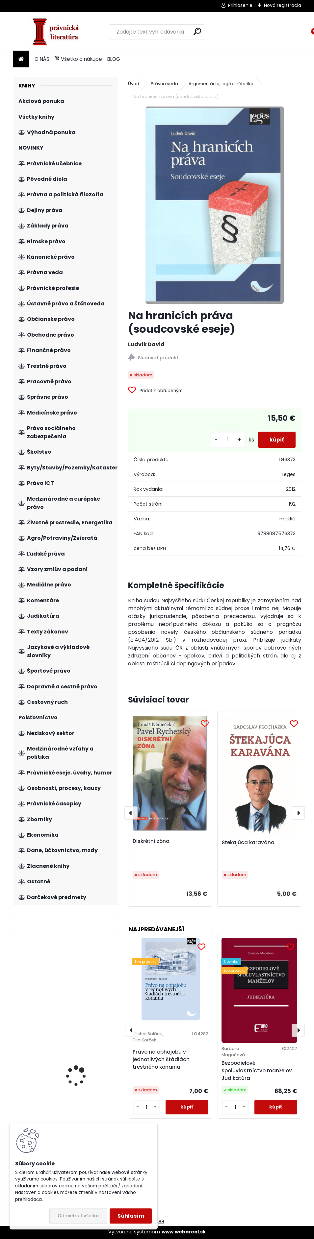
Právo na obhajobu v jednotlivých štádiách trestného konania (161, 1059)
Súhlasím (131, 1216)
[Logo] (58, 31)
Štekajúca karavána (248, 842)
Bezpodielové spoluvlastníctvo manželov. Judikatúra (257, 1071)
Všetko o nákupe (78, 59)
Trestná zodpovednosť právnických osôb (82, 1081)
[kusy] (224, 439)
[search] (197, 31)
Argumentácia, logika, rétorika (221, 84)
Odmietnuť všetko (78, 1216)
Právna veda (164, 84)
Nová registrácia (282, 5)
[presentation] (131, 813)
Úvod (133, 84)
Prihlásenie (240, 5)
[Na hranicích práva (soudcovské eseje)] (214, 205)
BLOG (113, 59)
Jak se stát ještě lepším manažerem (83, 985)
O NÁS (42, 59)
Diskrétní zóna (151, 841)
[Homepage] (21, 59)
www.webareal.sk (184, 1231)
